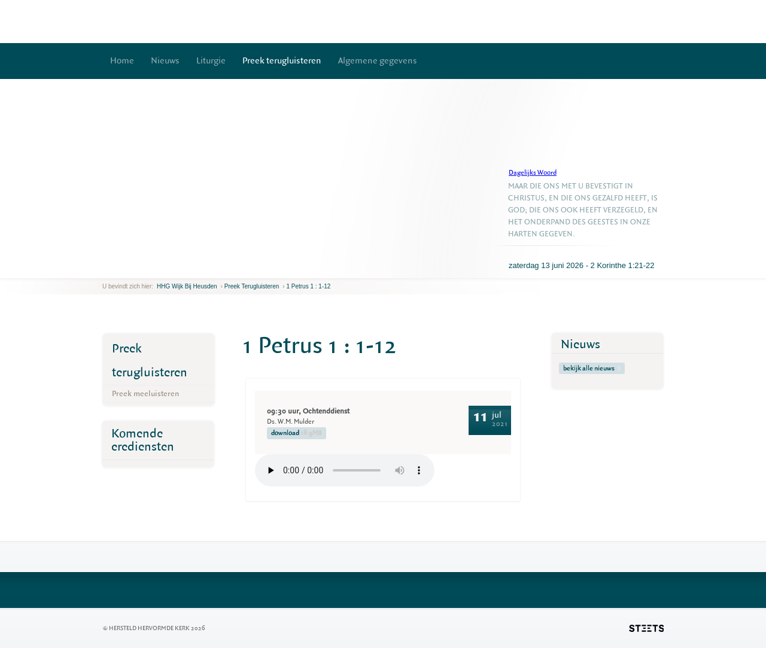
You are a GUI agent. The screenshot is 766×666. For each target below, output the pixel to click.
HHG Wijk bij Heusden (187, 286)
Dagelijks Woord (533, 172)
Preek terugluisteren (281, 60)
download (296, 433)
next (119, 269)
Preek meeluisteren (145, 393)
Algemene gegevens (377, 60)
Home (122, 60)
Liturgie (211, 60)
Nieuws (165, 60)
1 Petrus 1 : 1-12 (308, 286)
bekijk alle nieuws (592, 368)
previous (105, 269)
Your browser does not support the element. (344, 470)
